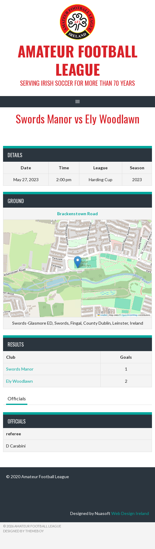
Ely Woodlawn (19, 381)
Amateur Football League (77, 60)
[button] (77, 262)
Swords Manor (19, 368)
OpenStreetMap (130, 315)
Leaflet (102, 315)
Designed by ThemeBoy (23, 531)
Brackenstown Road (77, 213)
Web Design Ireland (130, 513)
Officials (17, 398)
